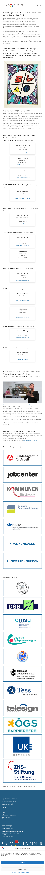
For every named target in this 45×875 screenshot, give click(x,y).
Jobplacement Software (7, 814)
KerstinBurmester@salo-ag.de (22, 245)
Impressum (32, 872)
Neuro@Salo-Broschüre (7, 826)
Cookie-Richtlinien (14, 872)
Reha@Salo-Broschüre (7, 825)
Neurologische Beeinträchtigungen (9, 798)
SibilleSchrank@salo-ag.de (22, 164)
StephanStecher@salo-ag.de (22, 300)
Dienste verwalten (5, 858)
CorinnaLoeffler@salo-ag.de (22, 280)
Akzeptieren (22, 862)
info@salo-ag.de (8, 838)
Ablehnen (22, 866)
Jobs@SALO (4, 812)
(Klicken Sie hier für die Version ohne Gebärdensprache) (16, 404)
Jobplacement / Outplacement (9, 815)
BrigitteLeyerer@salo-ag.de (22, 317)
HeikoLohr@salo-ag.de (22, 260)
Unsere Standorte (6, 817)
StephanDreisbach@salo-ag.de (22, 337)
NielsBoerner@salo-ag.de (22, 152)
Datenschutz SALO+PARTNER (23, 872)
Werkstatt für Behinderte (7, 804)
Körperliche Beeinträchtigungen (9, 803)
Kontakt (3, 811)
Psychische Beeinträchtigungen (9, 801)
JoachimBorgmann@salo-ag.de (22, 177)
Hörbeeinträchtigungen (7, 799)
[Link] (13, 5)
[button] (43, 848)
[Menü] (40, 5)
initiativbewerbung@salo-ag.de (30, 440)
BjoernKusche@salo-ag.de (22, 223)
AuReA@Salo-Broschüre (7, 828)
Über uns (4, 819)
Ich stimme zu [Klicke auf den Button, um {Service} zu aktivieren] (23, 394)
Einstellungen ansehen (22, 869)
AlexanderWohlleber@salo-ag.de (22, 198)
